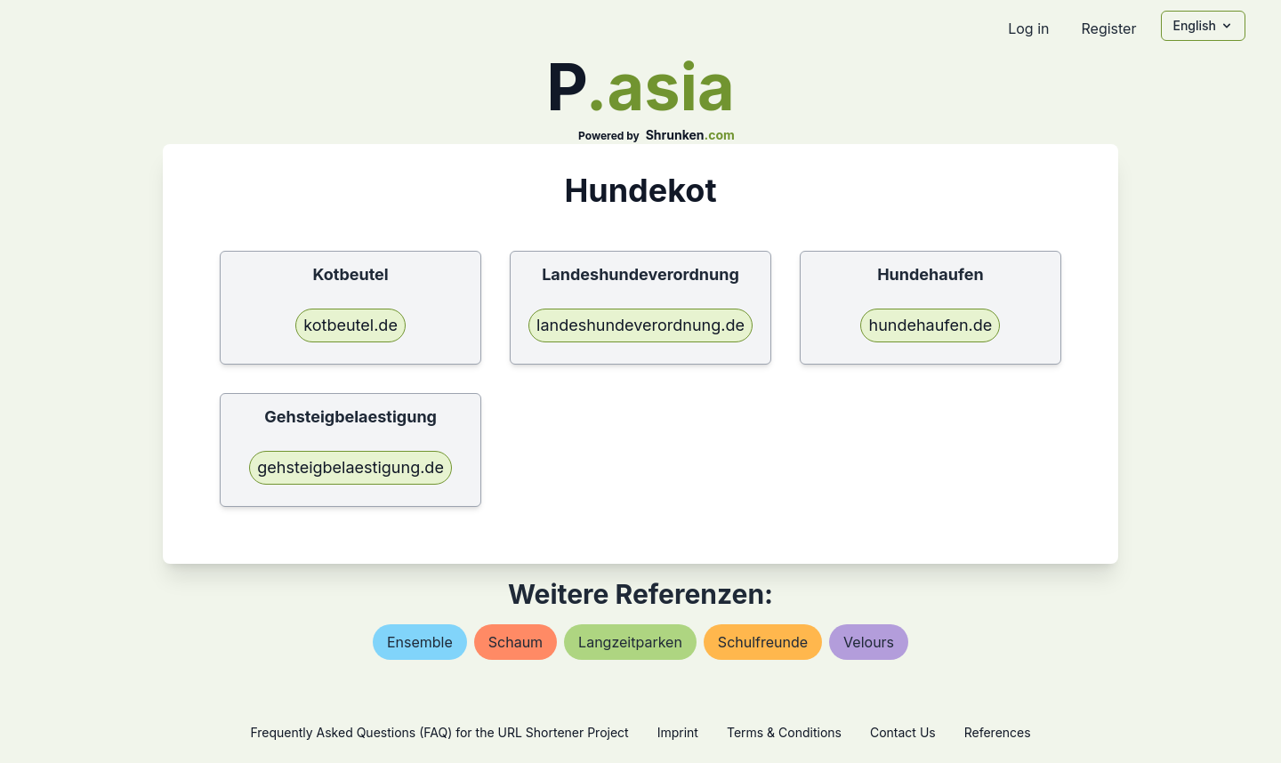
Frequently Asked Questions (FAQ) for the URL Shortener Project (439, 732)
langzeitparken (630, 642)
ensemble (420, 642)
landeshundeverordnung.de (640, 325)
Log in (1028, 28)
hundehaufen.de (930, 325)
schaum (515, 642)
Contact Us (903, 732)
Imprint (677, 732)
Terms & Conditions (784, 732)
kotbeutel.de (350, 325)
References (997, 732)
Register (1108, 28)
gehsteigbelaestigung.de (350, 467)
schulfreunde (763, 642)
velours (868, 642)
